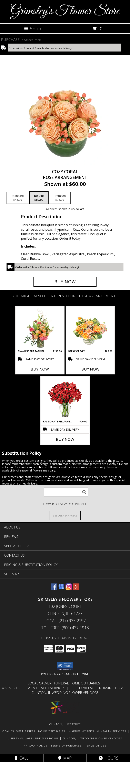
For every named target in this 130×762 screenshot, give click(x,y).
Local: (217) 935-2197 (65, 620)
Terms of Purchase (66, 745)
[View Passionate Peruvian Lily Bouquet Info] (65, 398)
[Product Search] (66, 492)
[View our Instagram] (69, 588)
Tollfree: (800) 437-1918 (65, 627)
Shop (32, 28)
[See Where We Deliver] (65, 515)
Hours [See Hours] (108, 758)
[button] (65, 666)
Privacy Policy (35, 745)
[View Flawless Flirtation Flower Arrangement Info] (40, 328)
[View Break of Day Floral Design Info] (90, 328)
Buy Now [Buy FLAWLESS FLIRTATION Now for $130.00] (40, 369)
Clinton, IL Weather (65, 724)
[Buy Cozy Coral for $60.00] (65, 282)
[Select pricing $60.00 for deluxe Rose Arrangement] (39, 198)
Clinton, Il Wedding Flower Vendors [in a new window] (65, 692)
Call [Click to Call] (21, 758)
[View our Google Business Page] (61, 588)
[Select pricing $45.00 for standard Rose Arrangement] (18, 198)
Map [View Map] (65, 758)
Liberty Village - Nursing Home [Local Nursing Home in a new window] (98, 687)
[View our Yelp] (76, 588)
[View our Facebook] (54, 588)
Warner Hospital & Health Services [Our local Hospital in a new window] (34, 687)
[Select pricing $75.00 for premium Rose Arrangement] (59, 198)
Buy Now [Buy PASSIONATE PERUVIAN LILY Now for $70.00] (65, 439)
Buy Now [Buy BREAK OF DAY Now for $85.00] (90, 369)
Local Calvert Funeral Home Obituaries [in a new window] (64, 683)
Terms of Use (95, 745)
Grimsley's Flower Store (65, 11)
